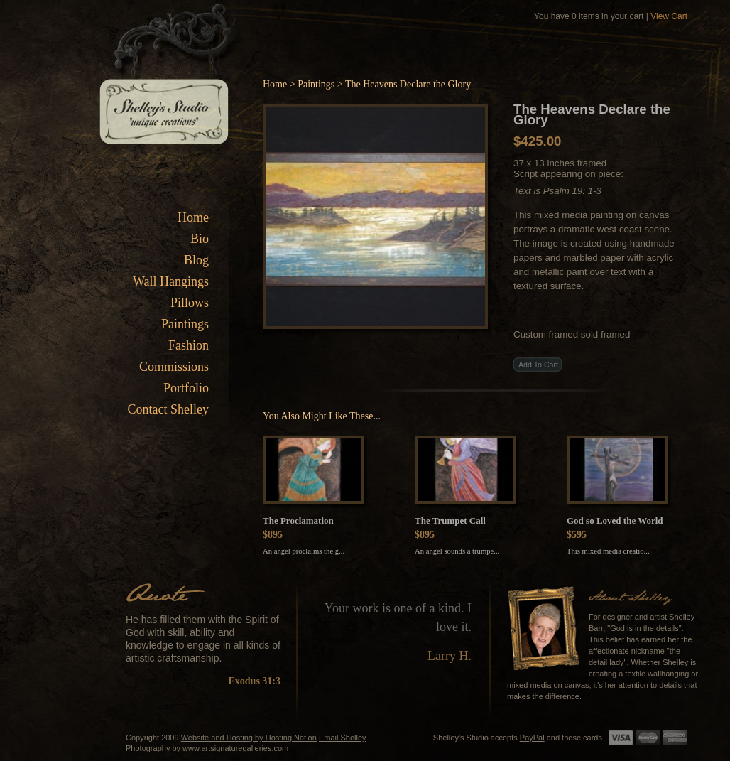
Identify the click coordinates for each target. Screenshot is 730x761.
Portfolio (186, 388)
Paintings (185, 324)
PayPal (532, 737)
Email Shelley (342, 737)
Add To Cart (538, 364)
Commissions (174, 367)
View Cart (668, 16)
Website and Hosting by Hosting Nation (249, 737)
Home (193, 217)
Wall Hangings (171, 281)
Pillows (189, 303)
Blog (196, 260)
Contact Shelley (168, 409)
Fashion (188, 345)
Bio (199, 239)
